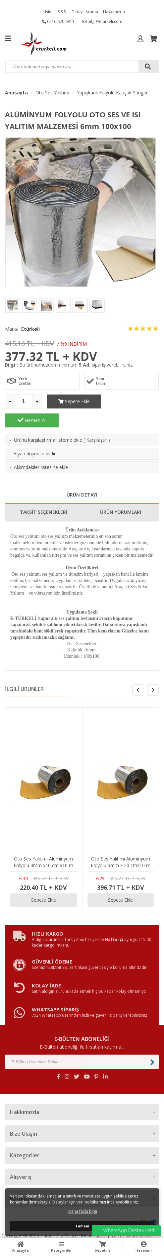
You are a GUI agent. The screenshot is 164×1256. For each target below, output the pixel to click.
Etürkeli (30, 329)
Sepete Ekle (73, 401)
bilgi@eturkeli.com (102, 21)
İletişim (46, 12)
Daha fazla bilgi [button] (82, 1211)
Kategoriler (61, 1247)
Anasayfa (16, 92)
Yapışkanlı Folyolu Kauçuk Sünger (112, 92)
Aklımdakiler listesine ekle (41, 448)
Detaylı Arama (85, 12)
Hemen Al (132, 401)
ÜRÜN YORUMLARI (120, 493)
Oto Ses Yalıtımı (52, 92)
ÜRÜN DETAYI (82, 476)
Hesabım (143, 1247)
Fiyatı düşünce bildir (35, 434)
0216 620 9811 (58, 21)
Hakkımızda (114, 12)
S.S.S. (62, 12)
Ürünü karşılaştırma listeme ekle (48, 421)
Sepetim (102, 1247)
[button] (153, 671)
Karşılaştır (96, 421)
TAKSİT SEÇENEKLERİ (43, 493)
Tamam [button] (82, 1225)
